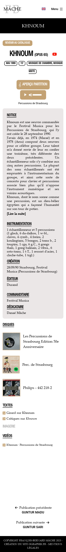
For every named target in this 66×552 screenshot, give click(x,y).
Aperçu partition (33, 84)
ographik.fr (37, 544)
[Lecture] (25, 95)
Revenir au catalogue (17, 43)
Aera (19, 141)
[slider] (37, 95)
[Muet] (30, 95)
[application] (33, 95)
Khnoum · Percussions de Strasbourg (30, 444)
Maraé (44, 138)
